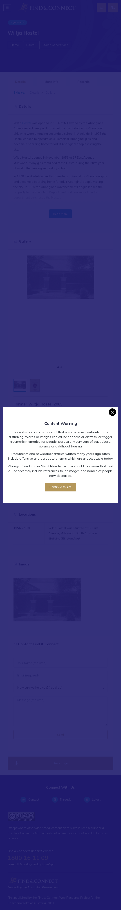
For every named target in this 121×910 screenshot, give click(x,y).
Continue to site (60, 487)
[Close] (112, 412)
